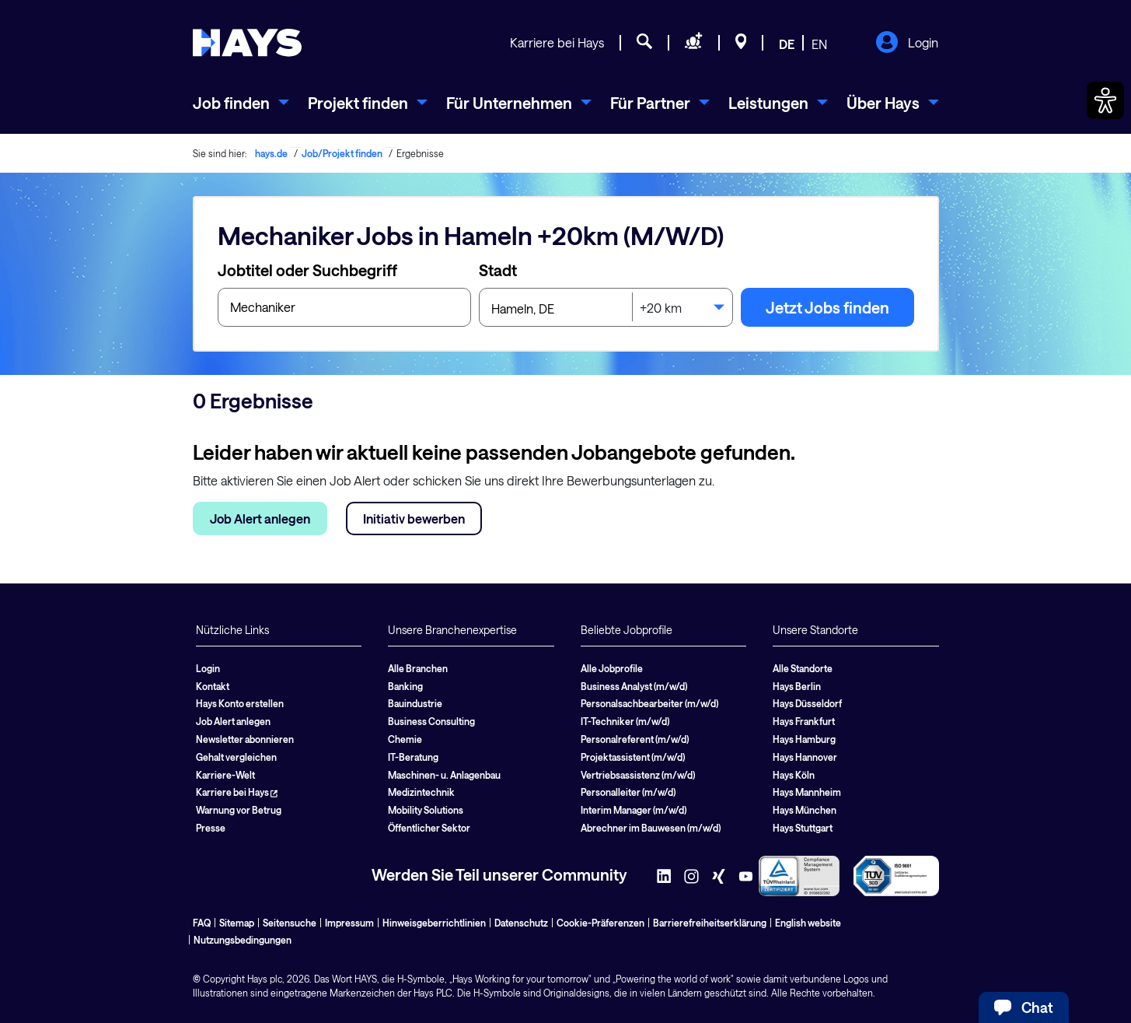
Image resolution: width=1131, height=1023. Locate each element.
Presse (210, 827)
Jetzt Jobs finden (827, 307)
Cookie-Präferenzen (600, 922)
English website (808, 922)
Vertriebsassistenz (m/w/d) (638, 774)
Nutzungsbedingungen (242, 939)
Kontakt (212, 686)
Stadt (498, 270)
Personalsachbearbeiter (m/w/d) (649, 703)
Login (906, 43)
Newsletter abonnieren (245, 739)
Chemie (405, 739)
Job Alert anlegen (260, 518)
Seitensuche (289, 922)
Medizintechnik (421, 792)
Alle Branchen (418, 668)
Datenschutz (521, 922)
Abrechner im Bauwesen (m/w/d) (651, 827)
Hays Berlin (797, 686)
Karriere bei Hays (557, 42)
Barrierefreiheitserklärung (709, 922)
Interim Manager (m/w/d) (633, 809)
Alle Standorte (803, 668)
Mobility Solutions (425, 809)
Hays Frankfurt (804, 721)
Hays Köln (794, 774)
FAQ (202, 922)
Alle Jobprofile (612, 668)
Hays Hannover (805, 756)
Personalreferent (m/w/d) (635, 739)
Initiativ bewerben (414, 518)
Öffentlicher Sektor (429, 827)
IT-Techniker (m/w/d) (625, 721)
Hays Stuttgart (803, 827)
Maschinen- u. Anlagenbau (444, 774)
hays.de (271, 153)
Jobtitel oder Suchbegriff (307, 270)
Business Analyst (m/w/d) (634, 686)
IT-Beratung (413, 756)
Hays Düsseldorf (807, 703)
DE (786, 44)
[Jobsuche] (644, 43)
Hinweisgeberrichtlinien (434, 922)
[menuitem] (241, 102)
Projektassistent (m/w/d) (633, 756)
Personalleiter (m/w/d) (628, 792)
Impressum (349, 922)
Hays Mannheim (807, 792)
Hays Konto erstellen (240, 703)
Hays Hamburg (804, 739)
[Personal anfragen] (693, 43)
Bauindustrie (415, 703)
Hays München (804, 809)
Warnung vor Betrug (238, 809)
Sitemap (236, 922)
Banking (405, 686)
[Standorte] (741, 43)
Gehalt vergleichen (236, 756)
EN (819, 44)
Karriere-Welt (225, 774)
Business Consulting (431, 721)
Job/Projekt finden (342, 153)
